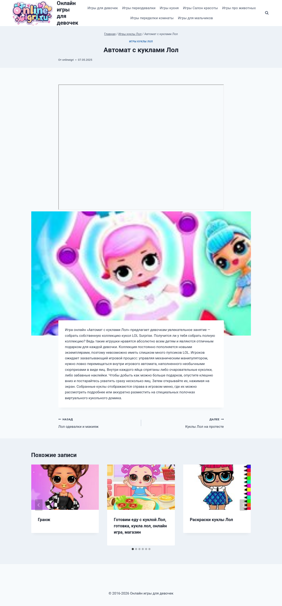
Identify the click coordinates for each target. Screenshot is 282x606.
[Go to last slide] (39, 505)
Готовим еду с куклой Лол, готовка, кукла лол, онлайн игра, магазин (140, 526)
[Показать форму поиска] (267, 13)
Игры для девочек (103, 8)
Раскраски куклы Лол (211, 519)
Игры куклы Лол (141, 41)
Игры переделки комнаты (152, 18)
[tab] (133, 549)
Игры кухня (169, 8)
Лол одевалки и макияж (98, 422)
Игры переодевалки (138, 8)
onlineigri (68, 59)
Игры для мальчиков (195, 18)
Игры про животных (239, 8)
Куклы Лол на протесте (184, 422)
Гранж (44, 519)
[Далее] (243, 505)
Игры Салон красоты (200, 8)
